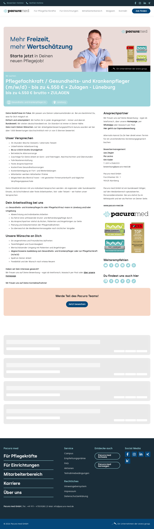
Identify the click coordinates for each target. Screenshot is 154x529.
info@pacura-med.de (64, 506)
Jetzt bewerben (77, 304)
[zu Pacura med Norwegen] (107, 465)
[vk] (127, 461)
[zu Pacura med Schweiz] (107, 456)
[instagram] (140, 3)
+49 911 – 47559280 (36, 506)
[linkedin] (145, 3)
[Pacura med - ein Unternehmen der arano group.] (115, 523)
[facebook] (135, 3)
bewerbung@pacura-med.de (117, 167)
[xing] (149, 3)
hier (128, 135)
